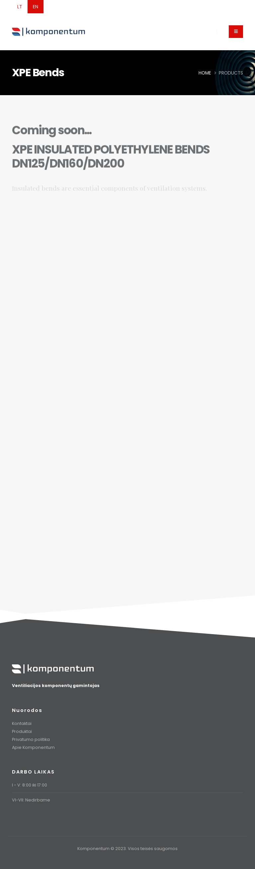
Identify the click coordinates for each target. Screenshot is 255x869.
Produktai (22, 731)
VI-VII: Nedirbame (31, 800)
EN (35, 6)
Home (205, 73)
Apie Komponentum (33, 747)
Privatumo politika (31, 739)
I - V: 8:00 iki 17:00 (29, 785)
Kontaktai (22, 723)
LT (19, 6)
